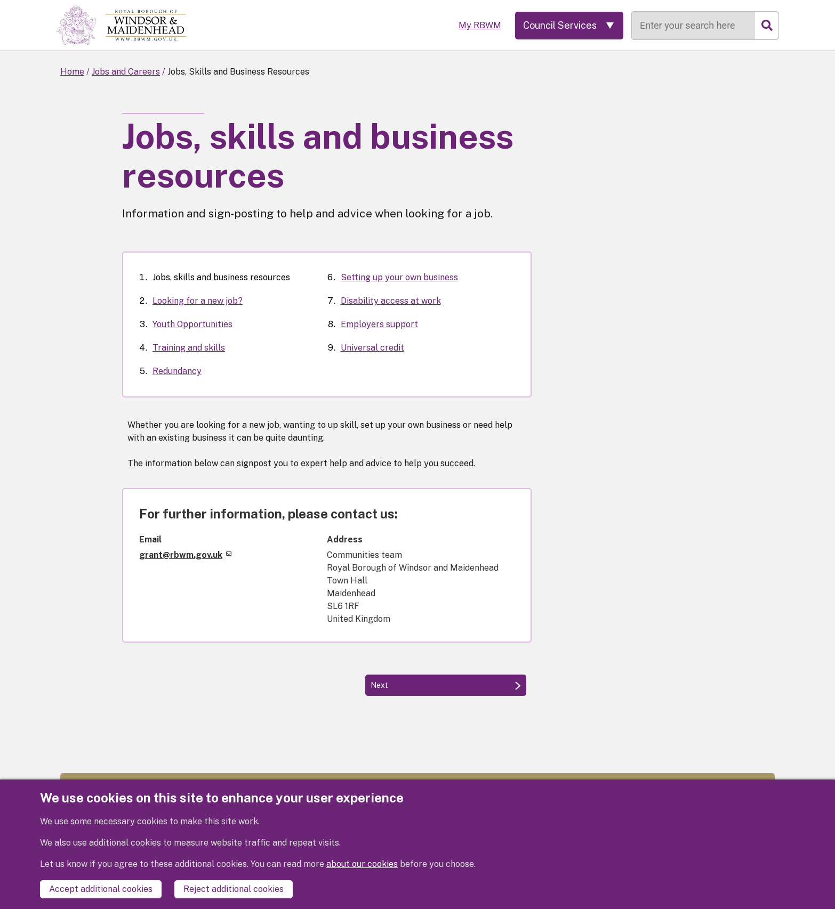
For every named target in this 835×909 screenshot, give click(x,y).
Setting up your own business (399, 277)
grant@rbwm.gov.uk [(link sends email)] (185, 555)
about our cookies (362, 864)
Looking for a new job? (197, 301)
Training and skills (188, 348)
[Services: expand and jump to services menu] (569, 25)
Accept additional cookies (100, 889)
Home (72, 72)
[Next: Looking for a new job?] (445, 685)
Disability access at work (391, 301)
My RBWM (480, 25)
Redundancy (177, 371)
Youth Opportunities (192, 324)
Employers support (379, 324)
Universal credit (372, 348)
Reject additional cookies (233, 889)
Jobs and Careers (126, 72)
